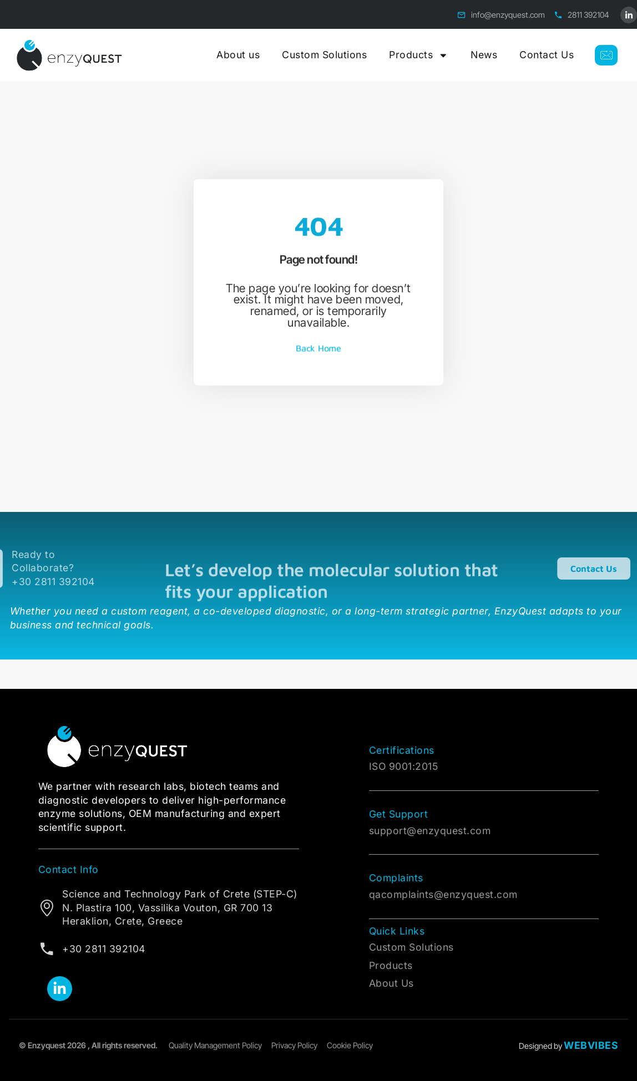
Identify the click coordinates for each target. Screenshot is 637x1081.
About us (238, 54)
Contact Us (546, 54)
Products (418, 55)
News (484, 54)
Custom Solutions (324, 54)
